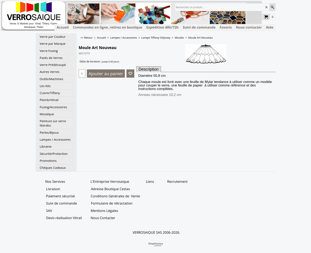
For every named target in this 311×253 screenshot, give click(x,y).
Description (149, 69)
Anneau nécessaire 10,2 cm (159, 95)
